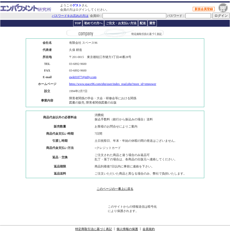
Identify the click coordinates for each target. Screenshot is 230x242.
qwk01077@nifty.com (82, 77)
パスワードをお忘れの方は (70, 16)
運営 (152, 23)
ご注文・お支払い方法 (121, 23)
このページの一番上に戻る (115, 189)
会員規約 (149, 229)
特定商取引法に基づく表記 (93, 229)
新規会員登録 (204, 9)
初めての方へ (93, 23)
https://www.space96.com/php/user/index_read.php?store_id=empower (112, 84)
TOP (78, 23)
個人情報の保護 (127, 229)
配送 (143, 23)
